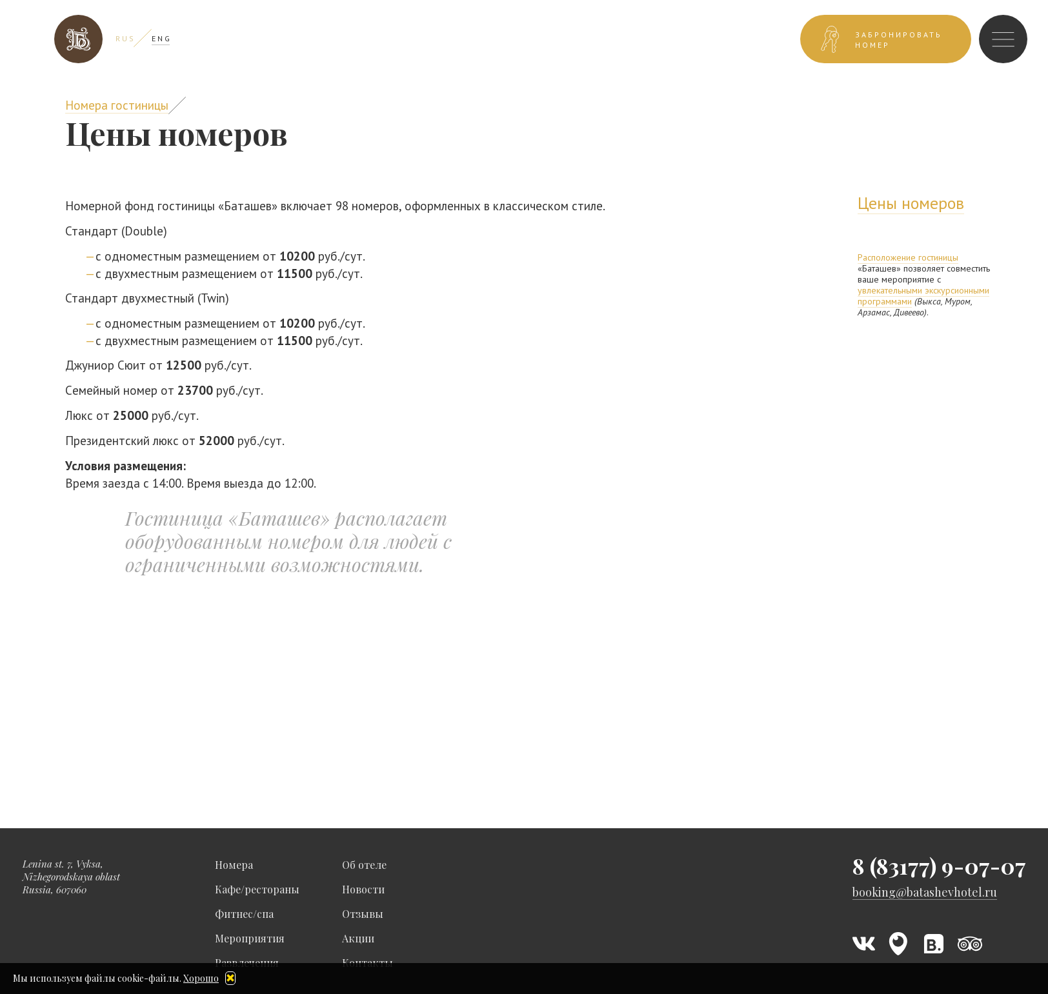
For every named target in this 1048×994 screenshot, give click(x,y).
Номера (234, 864)
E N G (161, 38)
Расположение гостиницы (908, 257)
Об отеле (364, 864)
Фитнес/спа (244, 913)
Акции (358, 938)
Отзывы (362, 913)
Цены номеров (911, 203)
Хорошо (201, 978)
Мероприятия (250, 938)
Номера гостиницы (116, 105)
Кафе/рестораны (257, 889)
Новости (363, 889)
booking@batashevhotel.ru (924, 892)
